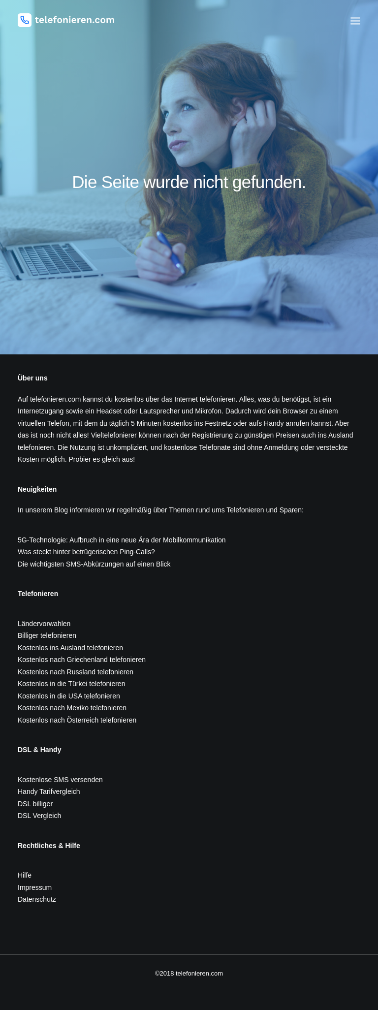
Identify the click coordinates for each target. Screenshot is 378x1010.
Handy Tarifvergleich (49, 791)
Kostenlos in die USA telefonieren (69, 696)
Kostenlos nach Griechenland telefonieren (82, 659)
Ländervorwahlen (44, 624)
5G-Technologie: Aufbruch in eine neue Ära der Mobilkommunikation (122, 540)
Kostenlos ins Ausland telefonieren (70, 648)
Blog (61, 510)
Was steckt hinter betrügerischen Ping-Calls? (86, 552)
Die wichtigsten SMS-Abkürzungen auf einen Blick (94, 564)
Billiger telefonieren (47, 635)
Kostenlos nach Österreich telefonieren (77, 720)
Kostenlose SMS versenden (60, 780)
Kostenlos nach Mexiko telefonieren (72, 708)
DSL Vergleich (39, 816)
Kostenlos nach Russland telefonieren (75, 672)
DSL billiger (35, 804)
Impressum (35, 887)
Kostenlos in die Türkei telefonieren (71, 684)
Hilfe (25, 875)
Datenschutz (37, 899)
